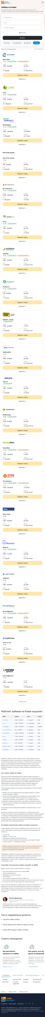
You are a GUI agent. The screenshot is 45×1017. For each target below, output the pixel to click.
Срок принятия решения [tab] (32, 975)
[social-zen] (32, 1004)
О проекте (4, 1004)
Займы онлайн (12, 991)
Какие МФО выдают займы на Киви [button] (15, 930)
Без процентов (17, 43)
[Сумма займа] (22, 17)
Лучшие (5, 979)
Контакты (21, 1004)
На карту (25, 982)
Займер (5, 739)
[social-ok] (29, 1004)
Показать (22, 38)
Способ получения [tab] (17, 975)
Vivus (4, 736)
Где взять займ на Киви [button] (11, 919)
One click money (7, 730)
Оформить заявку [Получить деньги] (22, 75)
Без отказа (7, 43)
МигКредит (6, 726)
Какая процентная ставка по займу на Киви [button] (18, 924)
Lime (4, 723)
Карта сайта (12, 1004)
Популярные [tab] (6, 975)
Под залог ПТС (17, 979)
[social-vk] (26, 1004)
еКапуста (5, 743)
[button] (22, 79)
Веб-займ (5, 720)
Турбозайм (5, 749)
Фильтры (22, 32)
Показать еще (22, 701)
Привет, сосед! (7, 746)
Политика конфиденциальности (25, 1011)
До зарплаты (27, 43)
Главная (3, 991)
